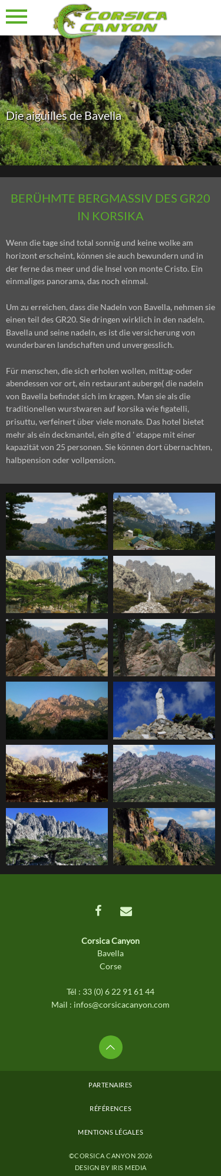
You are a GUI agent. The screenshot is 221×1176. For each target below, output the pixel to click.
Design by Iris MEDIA (111, 1167)
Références (110, 1108)
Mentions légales (110, 1132)
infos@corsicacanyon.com (122, 1004)
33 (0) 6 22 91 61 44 (118, 991)
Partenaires (110, 1085)
